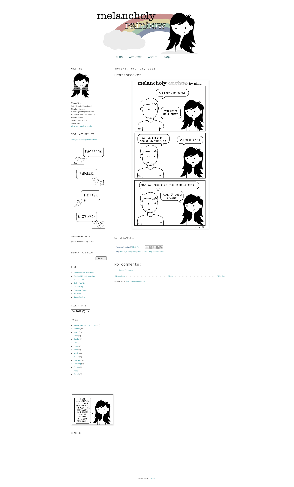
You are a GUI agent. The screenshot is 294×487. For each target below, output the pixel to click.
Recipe (77, 371)
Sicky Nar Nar (80, 283)
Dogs (76, 346)
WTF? (76, 357)
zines (76, 336)
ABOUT (152, 57)
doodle (122, 251)
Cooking (77, 363)
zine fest (77, 360)
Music (76, 353)
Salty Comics (79, 297)
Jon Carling (78, 286)
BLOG (119, 57)
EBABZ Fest (79, 280)
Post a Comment (126, 270)
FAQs (167, 57)
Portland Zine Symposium (84, 276)
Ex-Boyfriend (131, 251)
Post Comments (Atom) (136, 281)
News (76, 332)
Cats (75, 342)
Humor (140, 251)
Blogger (152, 478)
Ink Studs (78, 293)
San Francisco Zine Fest (84, 272)
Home (170, 276)
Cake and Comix (81, 290)
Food (76, 349)
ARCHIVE (135, 57)
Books (76, 367)
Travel (76, 374)
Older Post (221, 276)
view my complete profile (81, 126)
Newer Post (120, 276)
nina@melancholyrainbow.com (84, 139)
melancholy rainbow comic (153, 251)
